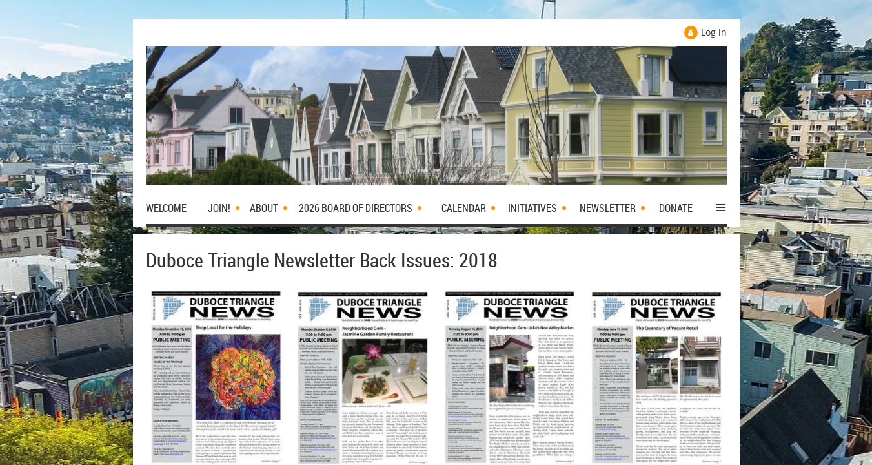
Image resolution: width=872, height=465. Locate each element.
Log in (714, 32)
